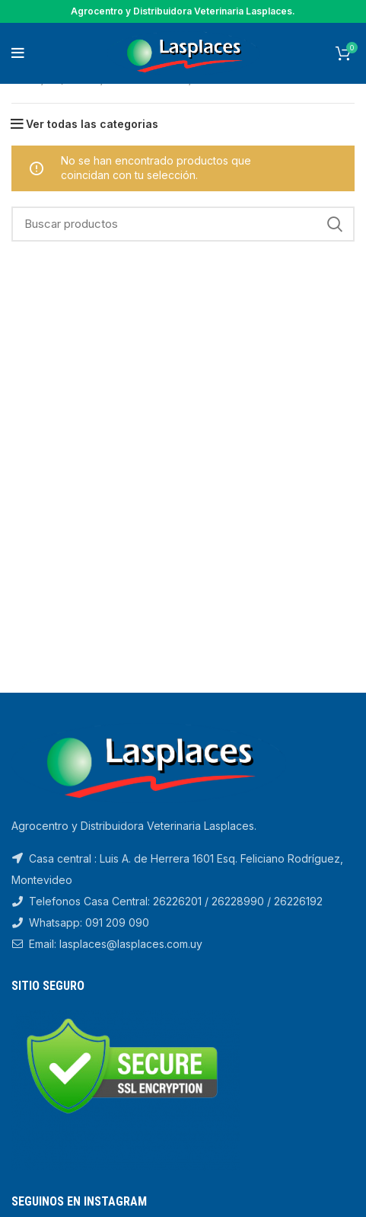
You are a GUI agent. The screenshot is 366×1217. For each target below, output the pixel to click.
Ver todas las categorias (92, 124)
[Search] (183, 224)
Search (334, 224)
